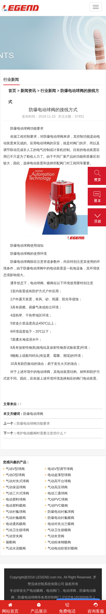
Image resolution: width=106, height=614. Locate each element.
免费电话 (67, 607)
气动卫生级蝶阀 (59, 530)
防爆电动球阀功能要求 (33, 423)
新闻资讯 (28, 90)
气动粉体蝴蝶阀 (59, 542)
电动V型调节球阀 (60, 469)
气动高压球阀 (58, 487)
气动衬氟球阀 (16, 512)
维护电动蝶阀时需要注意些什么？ (41, 433)
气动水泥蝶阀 (16, 548)
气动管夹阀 (14, 536)
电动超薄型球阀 (59, 475)
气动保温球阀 (16, 487)
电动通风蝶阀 (16, 524)
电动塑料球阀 (16, 499)
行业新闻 (48, 90)
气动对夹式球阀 (17, 481)
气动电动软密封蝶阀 (62, 548)
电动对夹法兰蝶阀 (61, 524)
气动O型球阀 (15, 475)
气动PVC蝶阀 (58, 505)
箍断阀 (11, 542)
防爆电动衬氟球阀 (61, 512)
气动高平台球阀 (59, 481)
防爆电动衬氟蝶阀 (61, 518)
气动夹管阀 (56, 536)
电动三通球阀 (58, 493)
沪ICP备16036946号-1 (78, 597)
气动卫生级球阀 (17, 530)
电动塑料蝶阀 (16, 505)
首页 (12, 90)
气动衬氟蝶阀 (16, 518)
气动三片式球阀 (17, 493)
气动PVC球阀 (58, 499)
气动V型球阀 (15, 469)
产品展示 (38, 607)
